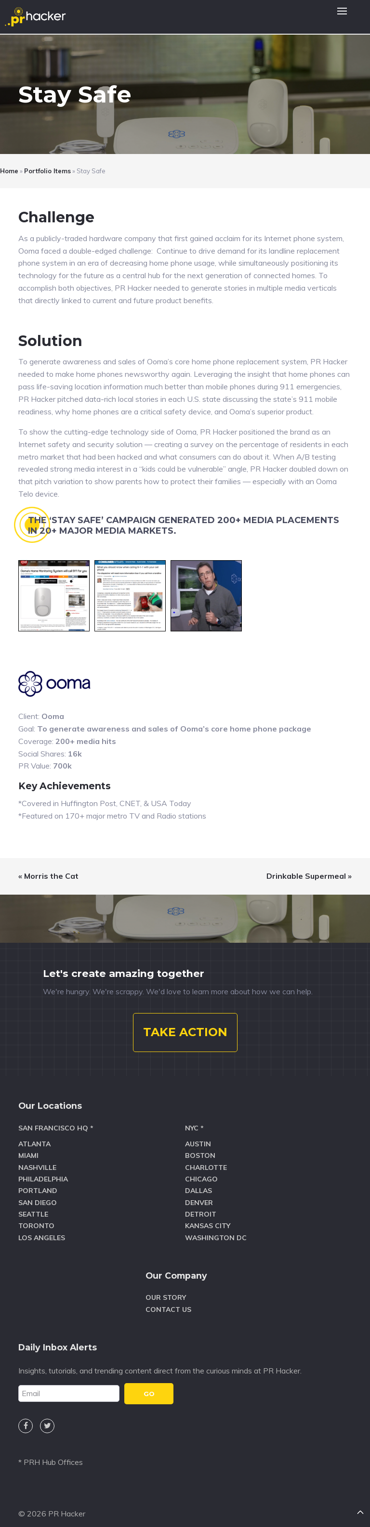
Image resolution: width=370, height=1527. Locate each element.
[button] (342, 16)
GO (149, 1385)
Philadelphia (43, 1170)
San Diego (37, 1194)
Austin (198, 1135)
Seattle (33, 1205)
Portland (37, 1182)
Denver (199, 1194)
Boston (200, 1146)
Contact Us (168, 1300)
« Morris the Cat (48, 876)
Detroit (200, 1205)
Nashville (37, 1159)
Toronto (36, 1217)
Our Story (165, 1289)
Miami (28, 1146)
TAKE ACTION (185, 1024)
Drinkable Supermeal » (309, 876)
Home (9, 171)
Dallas (198, 1182)
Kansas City (207, 1217)
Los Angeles (41, 1229)
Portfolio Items (47, 171)
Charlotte (206, 1159)
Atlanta (34, 1135)
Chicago (201, 1170)
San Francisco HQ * (55, 1119)
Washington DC (216, 1229)
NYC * (194, 1119)
